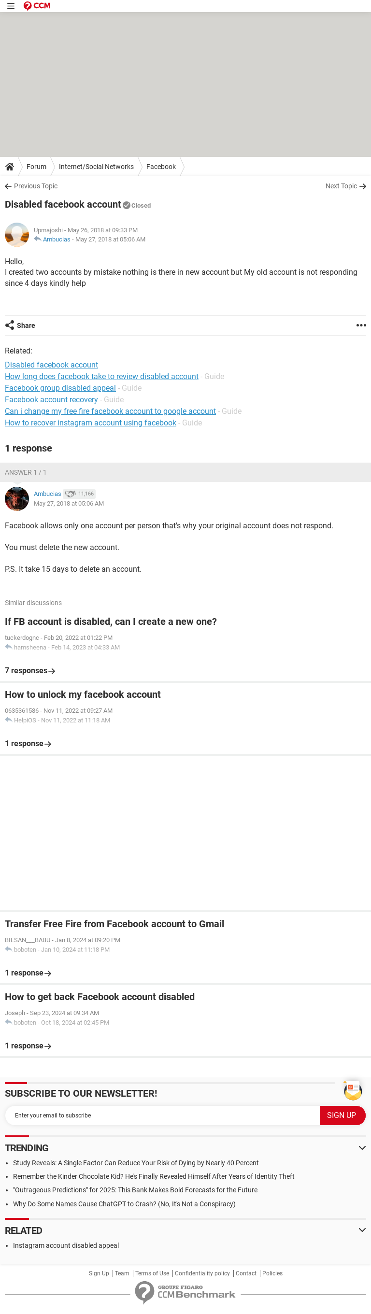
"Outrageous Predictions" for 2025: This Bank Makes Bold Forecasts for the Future (135, 1190)
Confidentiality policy (202, 1273)
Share (26, 325)
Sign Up (99, 1273)
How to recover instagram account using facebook (90, 422)
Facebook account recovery (51, 399)
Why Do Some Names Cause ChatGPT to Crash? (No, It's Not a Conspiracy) (124, 1204)
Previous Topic (35, 186)
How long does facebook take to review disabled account (102, 376)
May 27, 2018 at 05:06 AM (110, 239)
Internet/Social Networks (96, 166)
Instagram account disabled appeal (66, 1245)
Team (122, 1273)
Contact (246, 1273)
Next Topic (341, 186)
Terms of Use (152, 1273)
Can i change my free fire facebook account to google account (110, 411)
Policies (272, 1273)
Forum (36, 166)
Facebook (161, 166)
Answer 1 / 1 (26, 472)
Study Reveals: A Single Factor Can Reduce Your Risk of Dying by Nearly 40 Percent (136, 1163)
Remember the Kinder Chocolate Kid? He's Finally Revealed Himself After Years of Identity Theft (154, 1176)
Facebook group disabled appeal (60, 388)
